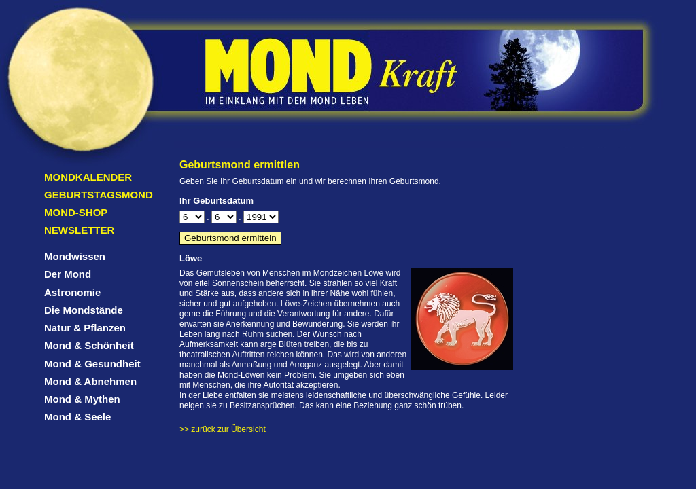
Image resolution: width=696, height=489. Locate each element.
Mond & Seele (77, 416)
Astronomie (72, 292)
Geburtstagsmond (98, 194)
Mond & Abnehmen (90, 381)
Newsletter (79, 230)
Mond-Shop (75, 212)
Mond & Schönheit (89, 345)
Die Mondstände (83, 310)
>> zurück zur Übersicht (222, 429)
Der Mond (67, 274)
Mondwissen (74, 256)
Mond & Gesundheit (92, 363)
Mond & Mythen (82, 399)
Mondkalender (88, 177)
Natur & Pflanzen (85, 327)
